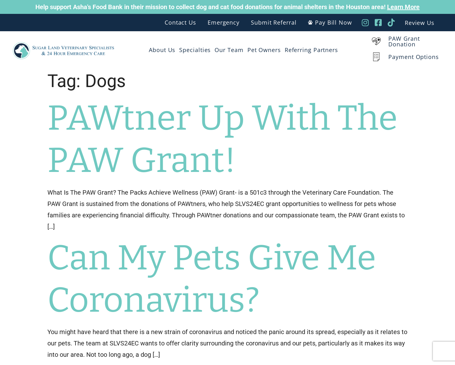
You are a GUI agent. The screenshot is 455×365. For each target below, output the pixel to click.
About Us (162, 50)
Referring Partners (311, 50)
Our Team (229, 50)
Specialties (195, 50)
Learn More (403, 7)
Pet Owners (264, 50)
